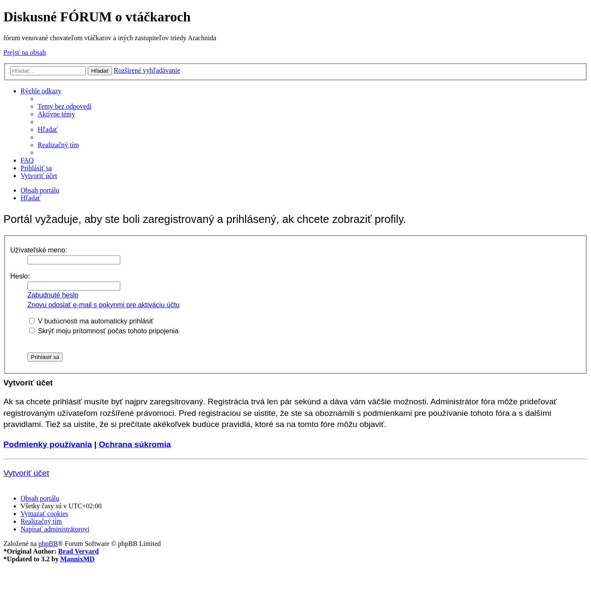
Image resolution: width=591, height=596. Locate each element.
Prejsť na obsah (24, 52)
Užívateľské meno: (38, 250)
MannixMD (77, 559)
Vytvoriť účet (26, 472)
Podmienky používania (47, 444)
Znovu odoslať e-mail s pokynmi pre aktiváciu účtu (103, 304)
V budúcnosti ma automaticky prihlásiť (91, 321)
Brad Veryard (78, 551)
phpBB (48, 543)
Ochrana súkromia (135, 444)
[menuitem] (65, 106)
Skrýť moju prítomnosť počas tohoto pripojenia (103, 331)
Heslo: (20, 276)
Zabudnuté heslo (52, 295)
